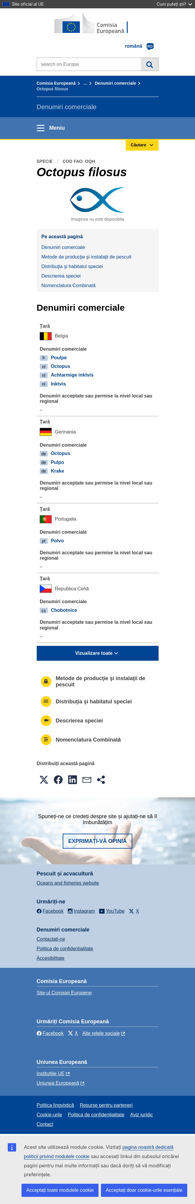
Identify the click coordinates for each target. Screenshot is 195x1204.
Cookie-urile (49, 1114)
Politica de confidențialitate (65, 948)
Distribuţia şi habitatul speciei (72, 266)
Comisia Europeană (56, 83)
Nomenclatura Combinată (69, 285)
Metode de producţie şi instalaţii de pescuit (87, 256)
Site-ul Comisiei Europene (64, 992)
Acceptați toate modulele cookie (60, 1190)
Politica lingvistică (55, 1105)
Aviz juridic (141, 1114)
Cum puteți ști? (174, 4)
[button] (44, 780)
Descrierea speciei (61, 275)
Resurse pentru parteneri (106, 1105)
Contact (45, 1124)
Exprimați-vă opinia (97, 841)
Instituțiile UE (51, 1073)
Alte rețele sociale (101, 1033)
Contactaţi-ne (51, 939)
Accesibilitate (51, 958)
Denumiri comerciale (115, 83)
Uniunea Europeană (58, 1083)
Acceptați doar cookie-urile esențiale (144, 1190)
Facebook (50, 1033)
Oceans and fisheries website (68, 883)
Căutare (149, 64)
